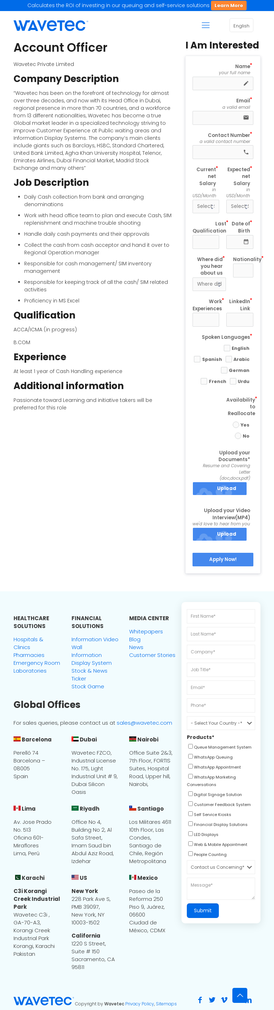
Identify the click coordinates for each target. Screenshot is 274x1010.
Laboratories (30, 670)
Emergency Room (37, 663)
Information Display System (92, 659)
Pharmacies (29, 655)
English (241, 25)
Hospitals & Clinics (28, 643)
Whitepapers (146, 631)
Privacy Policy (139, 1004)
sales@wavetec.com (144, 722)
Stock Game (88, 686)
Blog (135, 639)
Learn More (229, 5)
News (136, 647)
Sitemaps (166, 1004)
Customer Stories (152, 655)
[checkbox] (219, 748)
